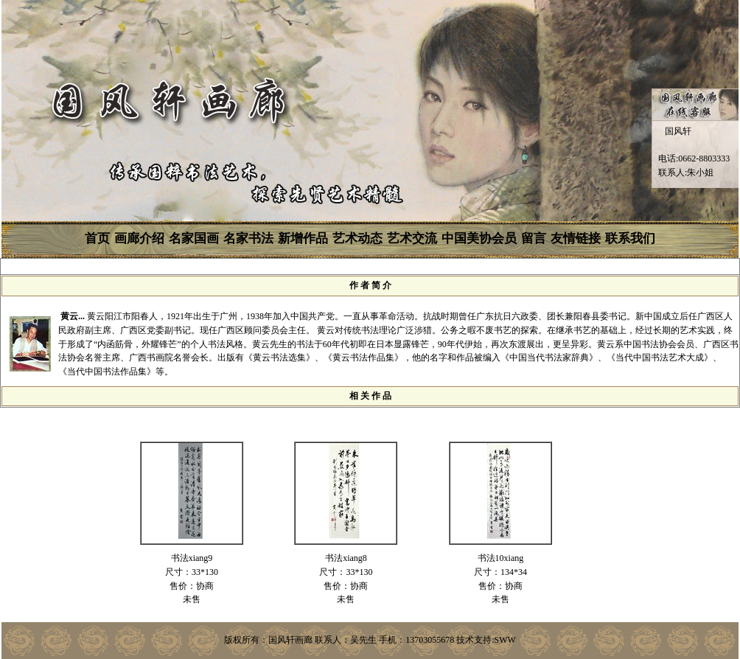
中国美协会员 (479, 238)
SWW (505, 640)
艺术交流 (412, 238)
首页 (97, 238)
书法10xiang (501, 558)
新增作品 (303, 238)
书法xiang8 (346, 558)
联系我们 (630, 238)
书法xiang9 (192, 558)
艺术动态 (357, 238)
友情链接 (576, 238)
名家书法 (248, 238)
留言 (533, 238)
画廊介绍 (139, 238)
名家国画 (194, 238)
